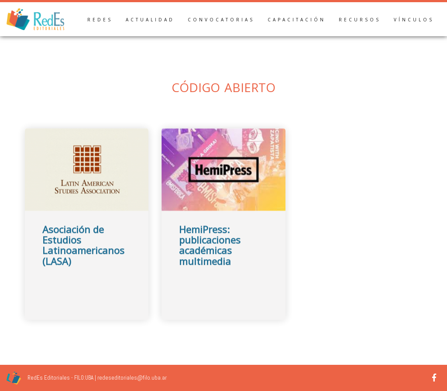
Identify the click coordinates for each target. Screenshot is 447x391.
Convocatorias (221, 20)
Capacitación (297, 20)
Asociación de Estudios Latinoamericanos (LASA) (83, 252)
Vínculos (414, 20)
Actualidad (150, 20)
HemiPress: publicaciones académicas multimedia (210, 252)
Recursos (360, 20)
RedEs (100, 20)
